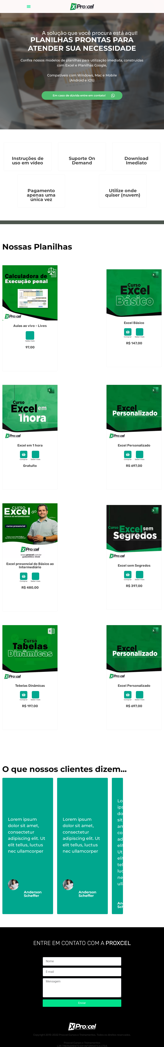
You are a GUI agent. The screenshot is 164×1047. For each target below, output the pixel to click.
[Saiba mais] (30, 335)
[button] (29, 7)
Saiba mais (30, 341)
